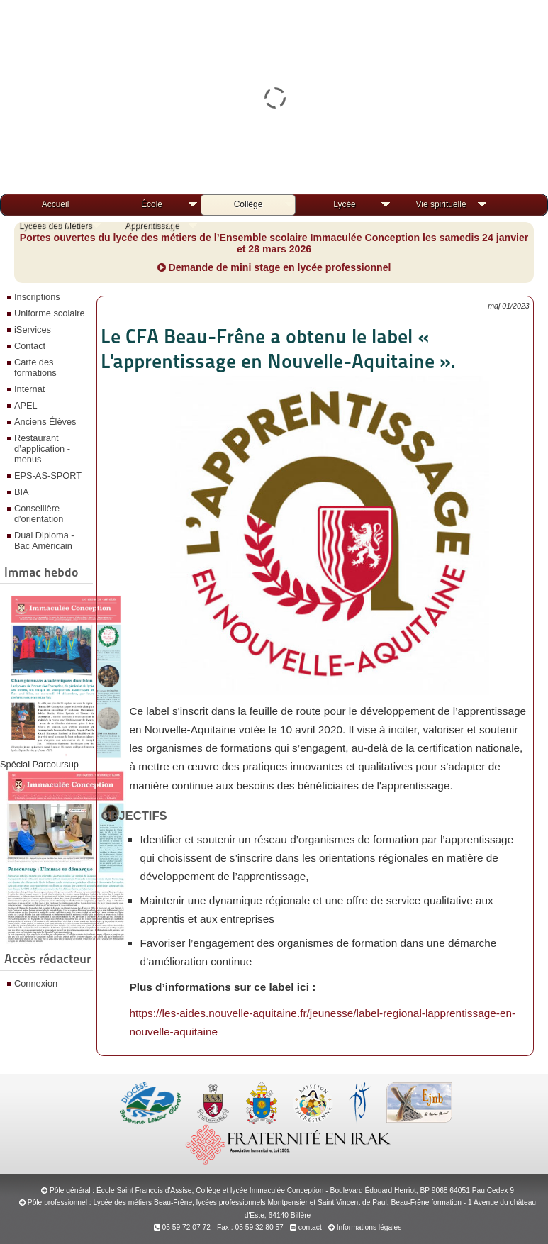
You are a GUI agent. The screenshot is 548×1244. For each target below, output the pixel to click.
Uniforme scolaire (49, 313)
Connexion (35, 983)
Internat (29, 389)
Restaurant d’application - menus (42, 449)
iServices (32, 329)
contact (306, 1227)
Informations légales (369, 1227)
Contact (29, 345)
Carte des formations (35, 367)
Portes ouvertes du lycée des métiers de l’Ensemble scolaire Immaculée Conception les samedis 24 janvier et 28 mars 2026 (274, 243)
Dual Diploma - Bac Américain (44, 540)
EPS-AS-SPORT (48, 475)
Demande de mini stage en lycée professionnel (274, 267)
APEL (26, 405)
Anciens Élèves (45, 421)
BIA (21, 492)
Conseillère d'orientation (38, 513)
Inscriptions (37, 296)
